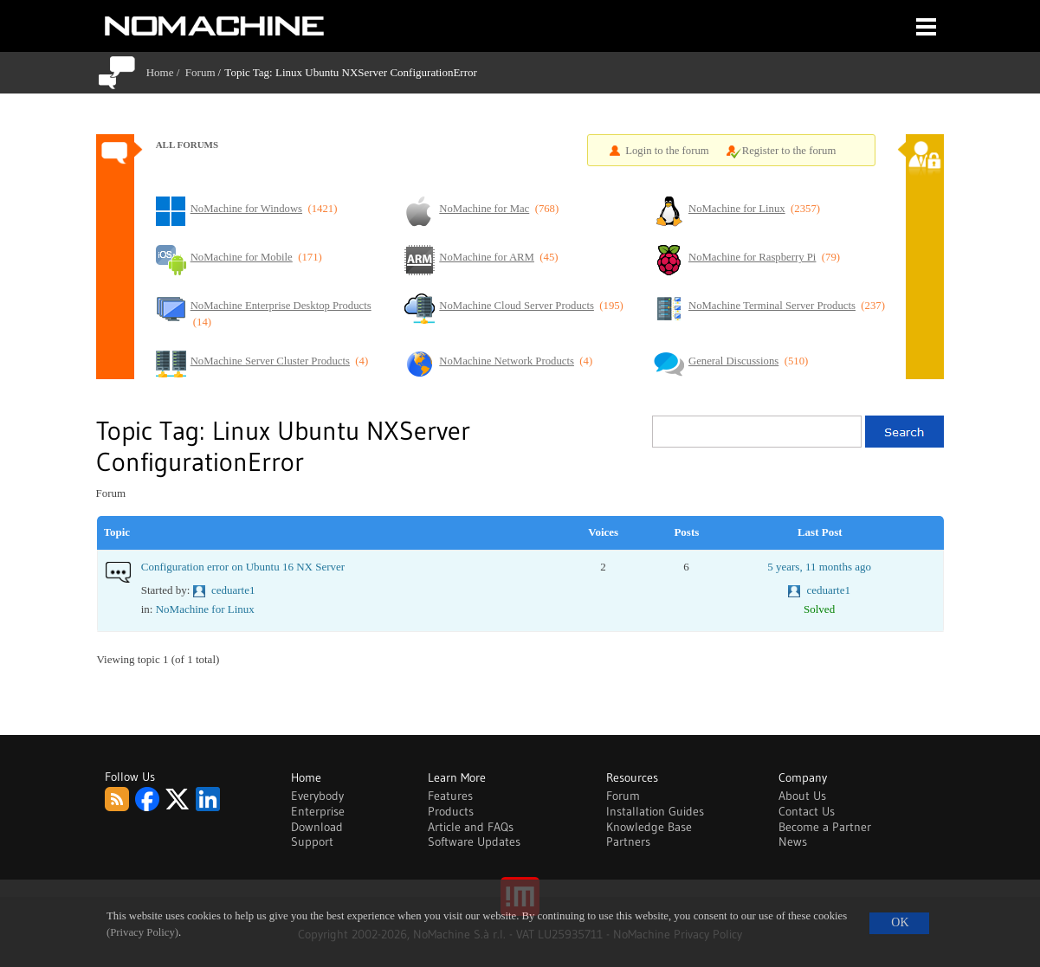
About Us (802, 795)
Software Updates (474, 841)
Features (450, 795)
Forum (200, 72)
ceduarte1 (233, 589)
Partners (628, 841)
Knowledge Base (649, 827)
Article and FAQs (471, 827)
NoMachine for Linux (205, 609)
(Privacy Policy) (142, 932)
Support (312, 841)
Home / (165, 72)
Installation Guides (655, 811)
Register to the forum (789, 151)
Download (317, 827)
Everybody (317, 795)
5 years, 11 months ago (819, 566)
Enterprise (318, 811)
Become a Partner (824, 827)
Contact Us (806, 811)
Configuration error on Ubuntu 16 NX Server (243, 566)
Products (451, 811)
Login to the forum (667, 151)
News (792, 841)
